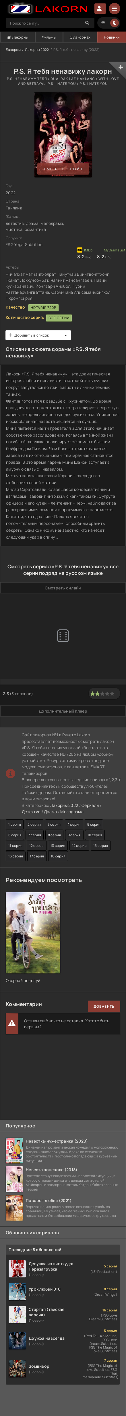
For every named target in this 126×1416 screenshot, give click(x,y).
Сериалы (90, 805)
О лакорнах (80, 37)
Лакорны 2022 (37, 49)
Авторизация (100, 8)
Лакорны (18, 37)
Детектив (31, 811)
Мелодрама (72, 811)
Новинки (111, 37)
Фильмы (49, 37)
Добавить (104, 1006)
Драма (50, 811)
